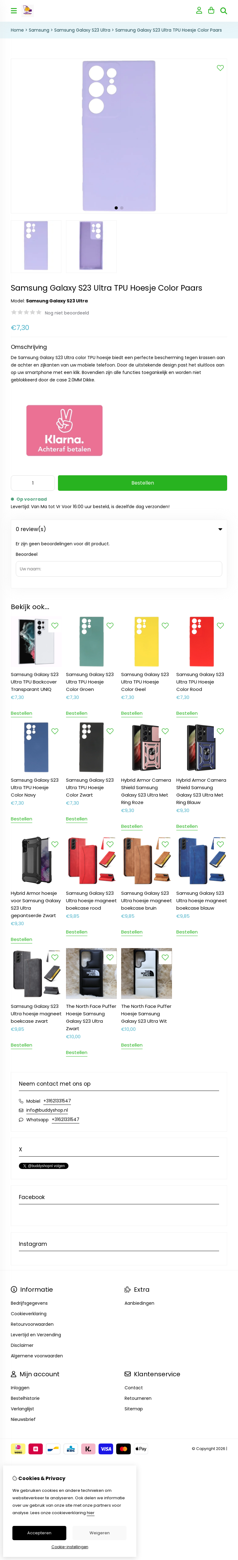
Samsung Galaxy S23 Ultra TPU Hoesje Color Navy (35, 738)
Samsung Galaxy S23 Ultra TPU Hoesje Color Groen (90, 632)
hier (91, 1513)
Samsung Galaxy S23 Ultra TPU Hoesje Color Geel (145, 632)
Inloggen (20, 1338)
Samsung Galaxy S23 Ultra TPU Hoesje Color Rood (200, 632)
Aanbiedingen (139, 1253)
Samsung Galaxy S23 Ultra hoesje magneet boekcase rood (91, 851)
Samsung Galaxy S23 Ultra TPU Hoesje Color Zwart (90, 738)
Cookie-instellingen (69, 1546)
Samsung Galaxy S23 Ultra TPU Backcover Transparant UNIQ (35, 632)
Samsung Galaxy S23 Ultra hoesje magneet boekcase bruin (146, 851)
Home (17, 30)
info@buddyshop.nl (47, 1060)
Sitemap (134, 1359)
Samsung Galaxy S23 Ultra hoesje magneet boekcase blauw (201, 851)
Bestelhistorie (25, 1349)
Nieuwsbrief (23, 1370)
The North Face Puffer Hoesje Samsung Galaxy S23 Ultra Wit (146, 964)
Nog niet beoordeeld (67, 313)
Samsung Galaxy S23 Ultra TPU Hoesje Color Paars (168, 30)
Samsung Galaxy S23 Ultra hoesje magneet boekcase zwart (36, 964)
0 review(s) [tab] (119, 529)
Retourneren (138, 1349)
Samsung (39, 30)
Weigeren (100, 1533)
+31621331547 (57, 1051)
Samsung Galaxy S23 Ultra (82, 30)
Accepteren (39, 1533)
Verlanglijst (22, 1359)
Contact (134, 1338)
